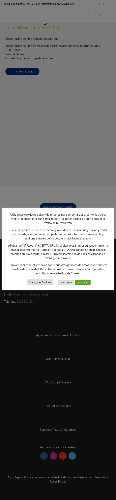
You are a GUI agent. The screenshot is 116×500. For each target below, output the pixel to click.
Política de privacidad (26, 269)
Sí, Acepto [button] (82, 282)
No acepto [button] (66, 282)
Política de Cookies (69, 273)
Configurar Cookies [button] (40, 282)
